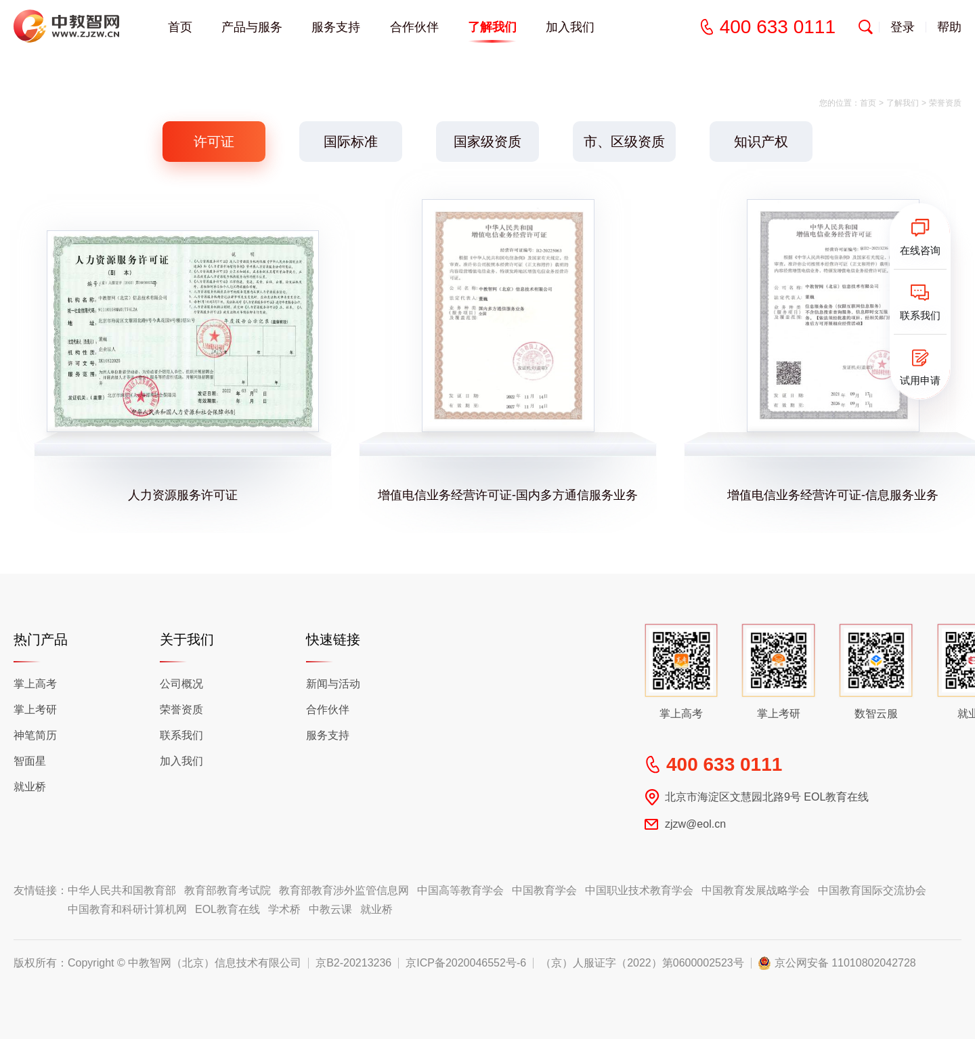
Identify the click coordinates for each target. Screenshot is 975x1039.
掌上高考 (35, 684)
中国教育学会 (544, 890)
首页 (180, 27)
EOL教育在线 (227, 909)
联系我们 (181, 735)
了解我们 (902, 103)
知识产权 (761, 141)
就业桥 (30, 786)
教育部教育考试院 (227, 890)
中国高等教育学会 (460, 890)
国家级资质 (487, 141)
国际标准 (351, 141)
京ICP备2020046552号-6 (466, 963)
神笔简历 (35, 735)
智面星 (30, 761)
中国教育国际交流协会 (872, 890)
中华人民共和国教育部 (122, 890)
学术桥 (284, 909)
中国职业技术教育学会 (639, 890)
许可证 (214, 141)
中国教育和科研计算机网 (127, 909)
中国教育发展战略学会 (755, 890)
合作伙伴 (327, 709)
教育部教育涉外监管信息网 (344, 890)
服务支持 (335, 27)
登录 (902, 27)
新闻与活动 (333, 684)
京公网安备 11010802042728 (845, 963)
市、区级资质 (624, 141)
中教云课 (330, 909)
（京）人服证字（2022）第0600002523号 (642, 963)
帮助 (949, 27)
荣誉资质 (181, 709)
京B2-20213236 (353, 963)
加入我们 (570, 27)
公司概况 (181, 684)
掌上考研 (35, 709)
